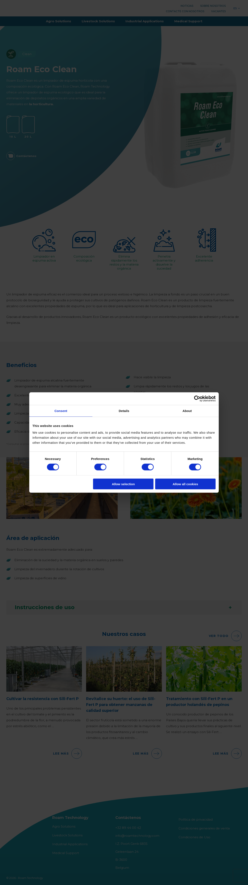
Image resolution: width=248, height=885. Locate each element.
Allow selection (123, 484)
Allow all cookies (185, 484)
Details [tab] (124, 411)
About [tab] (187, 411)
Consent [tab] (61, 411)
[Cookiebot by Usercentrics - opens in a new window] (197, 399)
